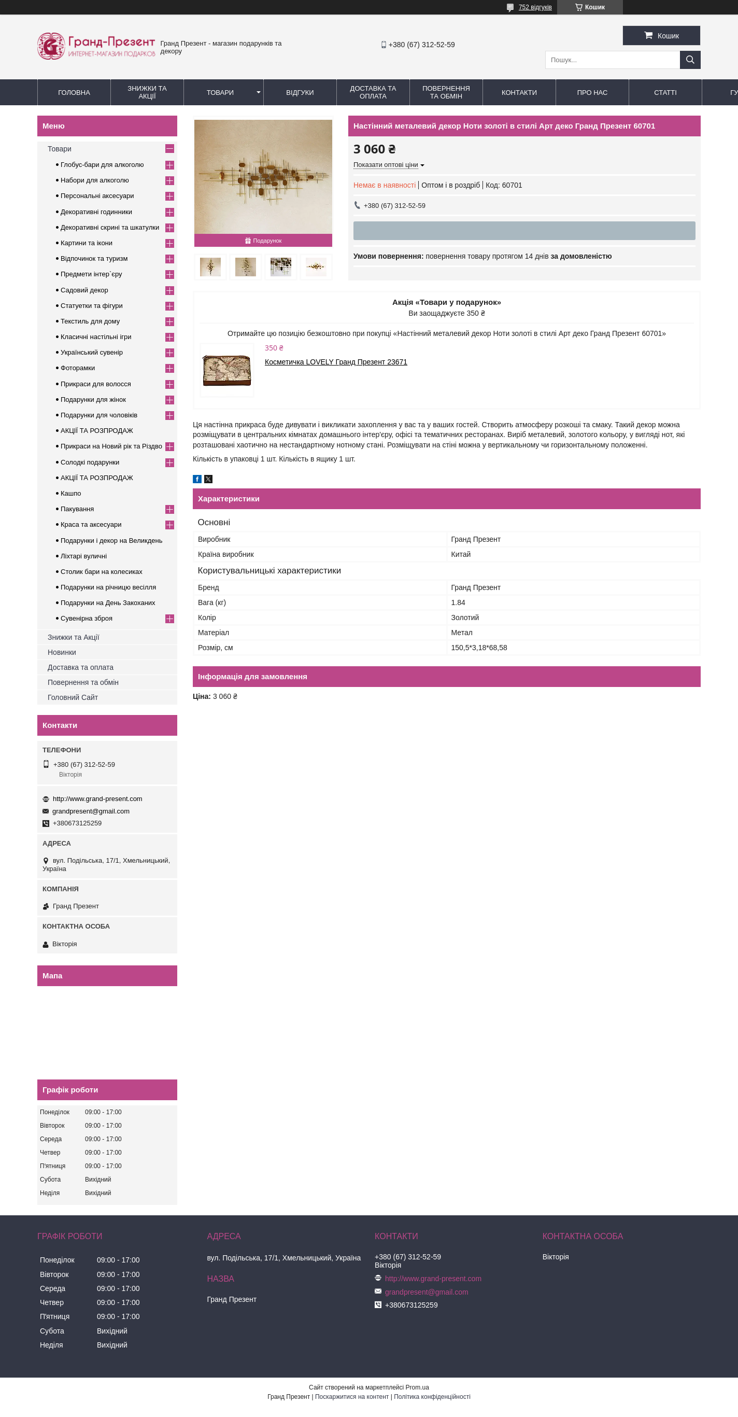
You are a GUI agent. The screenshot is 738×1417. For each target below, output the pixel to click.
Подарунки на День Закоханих (108, 603)
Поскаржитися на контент (352, 1396)
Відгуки (300, 92)
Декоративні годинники (96, 212)
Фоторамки (78, 368)
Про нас (592, 92)
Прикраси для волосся (96, 384)
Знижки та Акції (146, 92)
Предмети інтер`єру (91, 274)
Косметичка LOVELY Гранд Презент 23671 (336, 362)
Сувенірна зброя (86, 618)
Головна (74, 92)
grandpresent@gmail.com (91, 811)
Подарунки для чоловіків (99, 415)
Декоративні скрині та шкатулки (110, 227)
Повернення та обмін (446, 92)
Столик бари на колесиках (102, 572)
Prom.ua (417, 1387)
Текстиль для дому (90, 321)
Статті (665, 92)
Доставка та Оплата (373, 92)
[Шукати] (690, 60)
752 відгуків (535, 7)
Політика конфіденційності (432, 1396)
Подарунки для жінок (93, 399)
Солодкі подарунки (90, 462)
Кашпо (71, 493)
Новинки (62, 652)
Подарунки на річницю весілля (108, 587)
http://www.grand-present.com (98, 799)
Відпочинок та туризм (94, 258)
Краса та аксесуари (91, 524)
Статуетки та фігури (92, 306)
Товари (220, 92)
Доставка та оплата (80, 667)
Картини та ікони (86, 243)
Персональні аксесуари (97, 196)
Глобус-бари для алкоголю (102, 165)
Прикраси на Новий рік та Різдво (111, 446)
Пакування (77, 509)
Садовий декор (84, 290)
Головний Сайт (73, 697)
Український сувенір (92, 352)
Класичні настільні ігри (96, 337)
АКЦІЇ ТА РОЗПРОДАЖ (97, 430)
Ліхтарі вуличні (84, 556)
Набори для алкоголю (95, 180)
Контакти (519, 92)
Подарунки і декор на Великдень (111, 540)
